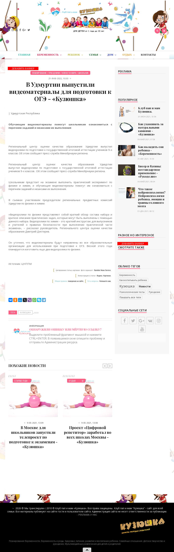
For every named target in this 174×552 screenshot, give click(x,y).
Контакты (148, 55)
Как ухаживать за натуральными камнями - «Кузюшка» (150, 129)
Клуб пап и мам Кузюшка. (149, 109)
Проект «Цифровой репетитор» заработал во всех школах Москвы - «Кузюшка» (87, 434)
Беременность (127, 275)
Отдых (72, 380)
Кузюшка (25, 312)
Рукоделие (154, 292)
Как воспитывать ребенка (133, 280)
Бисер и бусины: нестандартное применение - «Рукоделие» (149, 171)
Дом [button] (111, 55)
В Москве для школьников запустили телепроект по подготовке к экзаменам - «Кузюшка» (33, 437)
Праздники (54, 72)
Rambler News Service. (102, 270)
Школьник (83, 72)
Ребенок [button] (75, 55)
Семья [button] (95, 55)
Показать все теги (130, 297)
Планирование (39, 72)
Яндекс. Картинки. (104, 276)
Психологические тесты (132, 292)
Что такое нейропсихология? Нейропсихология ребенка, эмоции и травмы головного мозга (151, 197)
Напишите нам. (105, 281)
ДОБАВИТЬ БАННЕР (23, 68)
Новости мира (69, 72)
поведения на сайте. (75, 281)
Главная (24, 55)
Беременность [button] (49, 55)
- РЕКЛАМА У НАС (87, 514)
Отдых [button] (128, 55)
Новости (145, 286)
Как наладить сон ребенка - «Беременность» (151, 150)
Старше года (21, 380)
